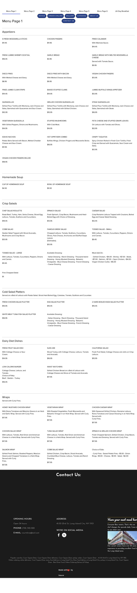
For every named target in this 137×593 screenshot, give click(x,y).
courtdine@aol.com (30, 533)
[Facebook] (58, 535)
